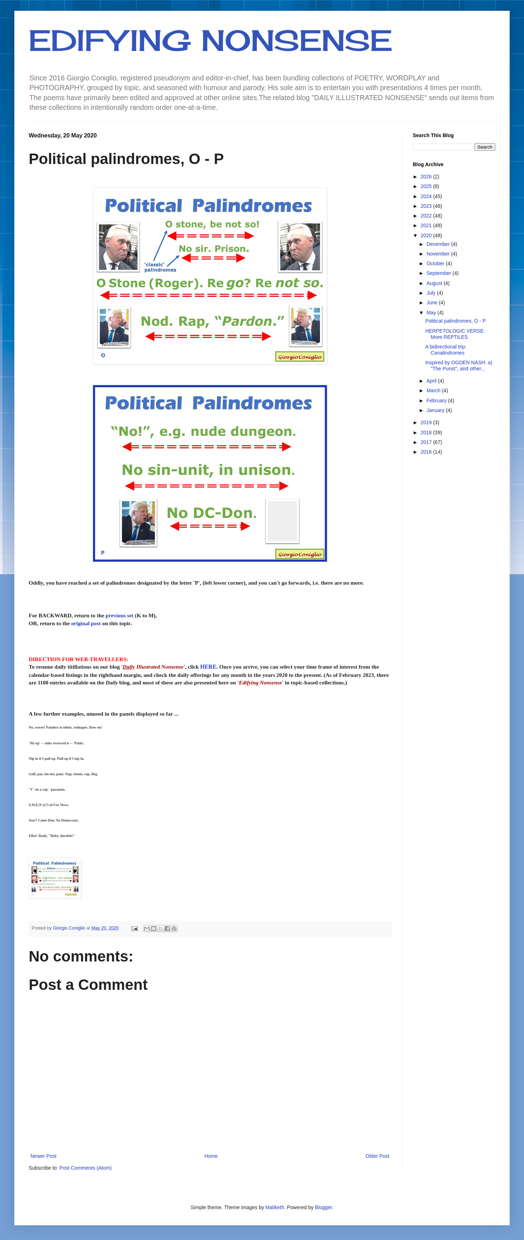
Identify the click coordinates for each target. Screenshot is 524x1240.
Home (210, 1156)
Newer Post (43, 1156)
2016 (427, 452)
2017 (427, 442)
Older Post (377, 1156)
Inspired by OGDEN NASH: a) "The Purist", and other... (458, 365)
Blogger (323, 1207)
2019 (427, 422)
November (438, 254)
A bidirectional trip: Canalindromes (445, 350)
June (432, 302)
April (432, 381)
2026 (427, 176)
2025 (427, 186)
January (436, 410)
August (434, 283)
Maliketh (275, 1207)
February (437, 400)
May (431, 312)
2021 (427, 225)
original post (86, 623)
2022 (427, 216)
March (434, 390)
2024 (427, 196)
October (436, 263)
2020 (427, 235)
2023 (427, 206)
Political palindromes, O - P (455, 321)
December (438, 244)
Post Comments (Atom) (86, 1168)
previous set (120, 615)
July (431, 293)
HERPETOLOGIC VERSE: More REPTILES (455, 334)
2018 (427, 432)
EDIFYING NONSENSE (210, 40)
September (439, 273)
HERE (208, 667)
